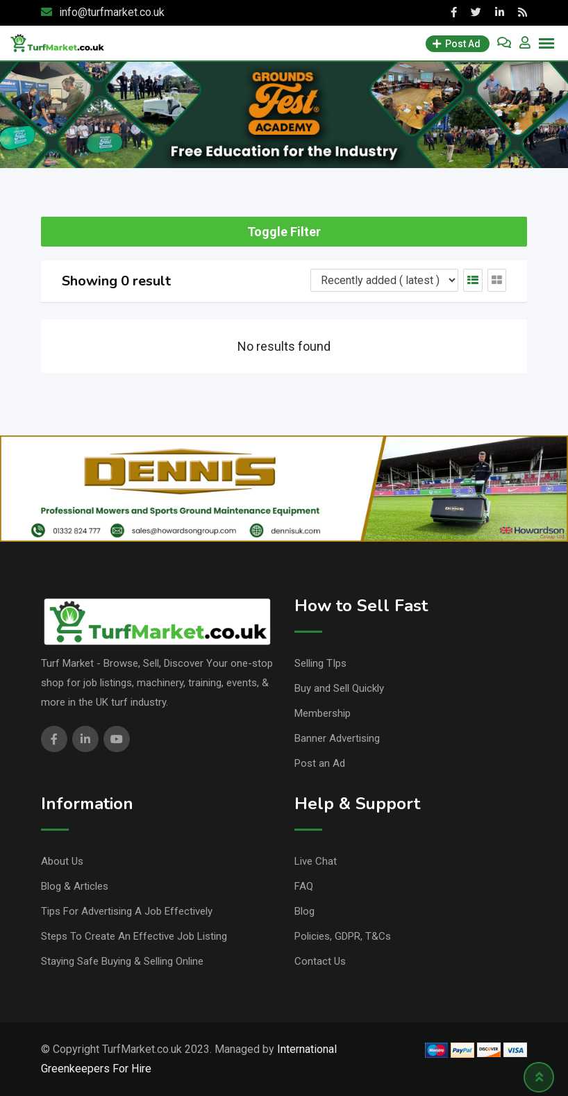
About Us (62, 861)
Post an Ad (319, 763)
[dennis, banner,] (284, 488)
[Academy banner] (284, 113)
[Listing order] (384, 280)
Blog (304, 911)
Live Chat (315, 861)
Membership (322, 713)
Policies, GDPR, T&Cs (342, 936)
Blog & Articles (74, 886)
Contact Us (320, 961)
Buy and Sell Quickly (339, 688)
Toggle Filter (284, 231)
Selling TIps (320, 663)
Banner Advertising (337, 738)
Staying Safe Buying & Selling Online (122, 961)
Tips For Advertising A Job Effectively (126, 911)
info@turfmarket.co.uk (112, 12)
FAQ (303, 886)
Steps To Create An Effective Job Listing (134, 936)
